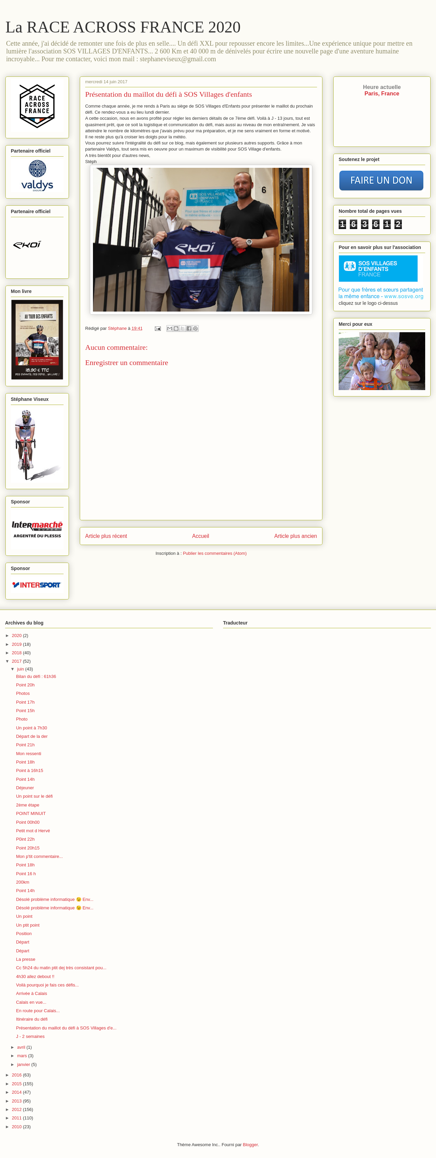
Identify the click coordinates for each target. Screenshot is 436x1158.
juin (21, 669)
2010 (17, 1126)
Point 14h (25, 779)
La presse (25, 959)
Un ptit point (27, 925)
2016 (17, 1074)
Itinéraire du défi (31, 1019)
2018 (17, 652)
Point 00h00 (27, 822)
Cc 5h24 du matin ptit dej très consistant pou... (61, 967)
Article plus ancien (295, 536)
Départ (22, 942)
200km (22, 882)
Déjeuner (25, 787)
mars (22, 1055)
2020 (17, 635)
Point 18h (25, 762)
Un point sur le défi (34, 796)
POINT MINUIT (31, 813)
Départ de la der (31, 736)
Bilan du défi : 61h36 (36, 676)
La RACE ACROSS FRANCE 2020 (123, 27)
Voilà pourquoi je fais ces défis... (47, 984)
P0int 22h (25, 839)
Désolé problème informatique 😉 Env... (54, 899)
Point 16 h (26, 873)
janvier (24, 1064)
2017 (17, 661)
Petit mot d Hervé (33, 830)
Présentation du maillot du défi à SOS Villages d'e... (66, 1027)
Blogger (250, 1144)
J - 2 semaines (30, 1036)
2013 (17, 1101)
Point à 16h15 (29, 770)
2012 (17, 1109)
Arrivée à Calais (31, 993)
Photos (22, 693)
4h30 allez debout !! (35, 976)
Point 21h (25, 744)
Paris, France (382, 90)
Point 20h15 (27, 847)
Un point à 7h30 (31, 727)
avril (21, 1047)
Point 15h (25, 710)
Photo (21, 719)
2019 (17, 644)
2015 (17, 1083)
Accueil (200, 536)
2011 (17, 1117)
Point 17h (25, 702)
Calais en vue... (31, 1002)
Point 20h (25, 684)
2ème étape (27, 805)
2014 (17, 1092)
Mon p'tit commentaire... (39, 856)
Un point (24, 916)
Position (23, 933)
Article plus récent (106, 536)
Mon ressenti (28, 753)
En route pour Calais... (37, 1010)
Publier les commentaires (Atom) (215, 553)
